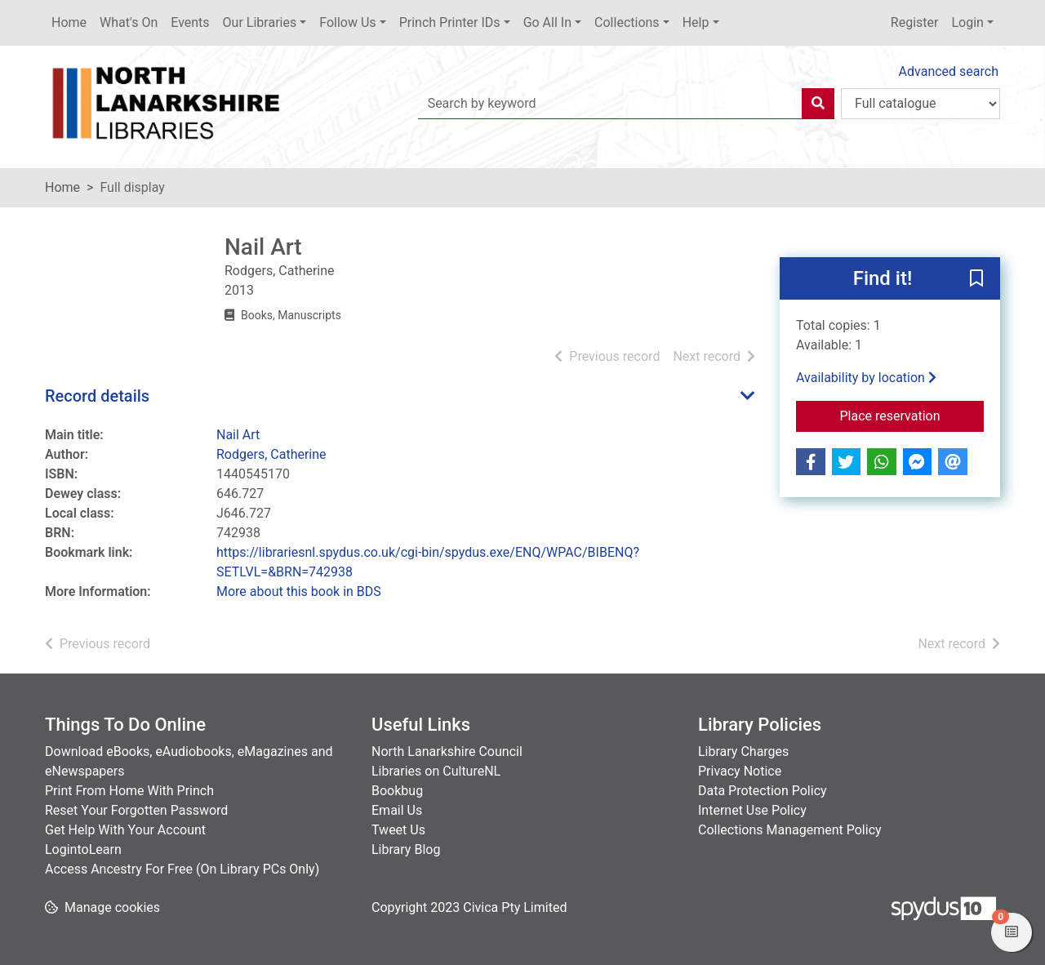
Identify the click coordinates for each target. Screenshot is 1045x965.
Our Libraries (260, 22)
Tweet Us (398, 830)
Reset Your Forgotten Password (136, 810)
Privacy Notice (739, 771)
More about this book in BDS (298, 591)
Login (967, 22)
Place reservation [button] (912, 415)
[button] (976, 279)
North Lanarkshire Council (446, 751)
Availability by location (866, 377)
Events (190, 22)
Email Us (396, 810)
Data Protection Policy (762, 790)
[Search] (818, 103)
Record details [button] (97, 396)
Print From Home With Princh (129, 790)
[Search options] (920, 103)
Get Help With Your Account (125, 830)
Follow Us (347, 22)
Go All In (547, 22)
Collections (627, 22)
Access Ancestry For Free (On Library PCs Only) (182, 869)
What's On (129, 22)
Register (915, 22)
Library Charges (743, 751)
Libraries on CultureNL (435, 771)
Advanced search (948, 71)
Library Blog (405, 849)
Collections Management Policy (790, 830)
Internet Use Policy (752, 810)
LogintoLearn (83, 849)
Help (696, 22)
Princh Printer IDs (449, 22)
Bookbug (397, 790)
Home (69, 22)
